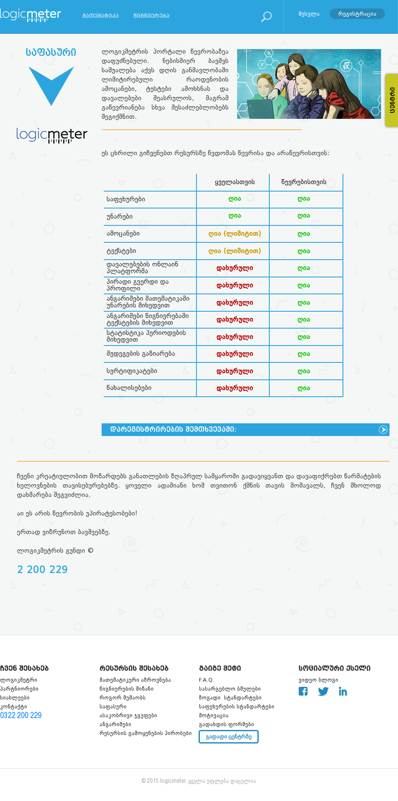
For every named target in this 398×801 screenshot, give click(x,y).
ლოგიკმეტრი (18, 680)
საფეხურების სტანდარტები (236, 706)
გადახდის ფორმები (226, 724)
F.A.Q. (206, 680)
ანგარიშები (115, 724)
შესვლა (309, 13)
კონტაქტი (13, 706)
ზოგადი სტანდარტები (230, 697)
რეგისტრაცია (357, 13)
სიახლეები (15, 697)
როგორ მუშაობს (123, 697)
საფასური (113, 706)
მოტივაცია (214, 715)
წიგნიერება (151, 16)
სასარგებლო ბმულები (230, 689)
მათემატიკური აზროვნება (135, 680)
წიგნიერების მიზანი (127, 689)
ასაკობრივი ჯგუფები (128, 715)
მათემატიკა (100, 16)
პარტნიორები (19, 689)
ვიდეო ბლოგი (318, 680)
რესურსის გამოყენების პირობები (146, 733)
